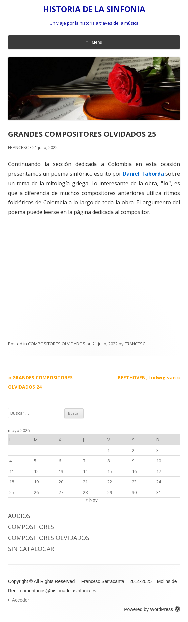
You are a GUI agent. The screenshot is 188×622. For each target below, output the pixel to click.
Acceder (20, 600)
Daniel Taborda (143, 173)
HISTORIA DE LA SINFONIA (94, 9)
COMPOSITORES (31, 527)
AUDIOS (19, 516)
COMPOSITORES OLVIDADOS (56, 344)
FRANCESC (18, 147)
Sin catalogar (31, 549)
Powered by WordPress (152, 609)
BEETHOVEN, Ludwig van (149, 377)
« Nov (91, 500)
